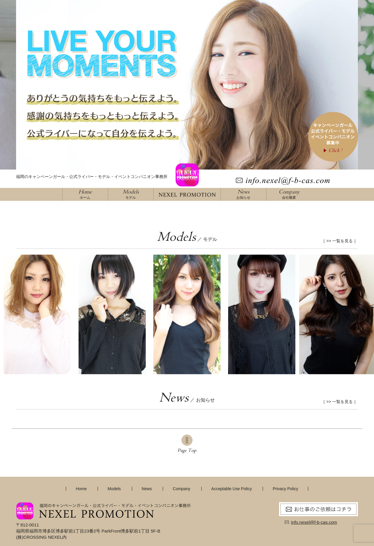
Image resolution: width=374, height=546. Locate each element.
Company (181, 489)
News (147, 489)
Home (81, 489)
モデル (130, 194)
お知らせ (243, 194)
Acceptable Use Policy (231, 489)
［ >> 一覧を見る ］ (339, 241)
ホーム (85, 194)
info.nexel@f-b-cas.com (314, 522)
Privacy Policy (285, 489)
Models (114, 489)
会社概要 (289, 194)
